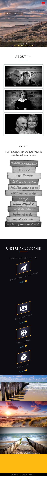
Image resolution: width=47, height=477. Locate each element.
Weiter (22, 282)
